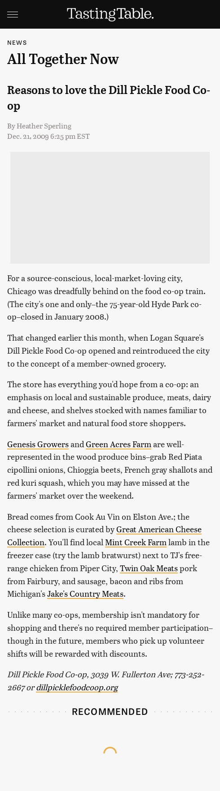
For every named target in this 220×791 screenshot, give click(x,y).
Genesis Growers (38, 443)
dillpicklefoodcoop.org (77, 687)
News (17, 42)
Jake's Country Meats (85, 593)
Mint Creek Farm (136, 541)
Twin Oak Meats (149, 567)
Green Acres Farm (118, 443)
